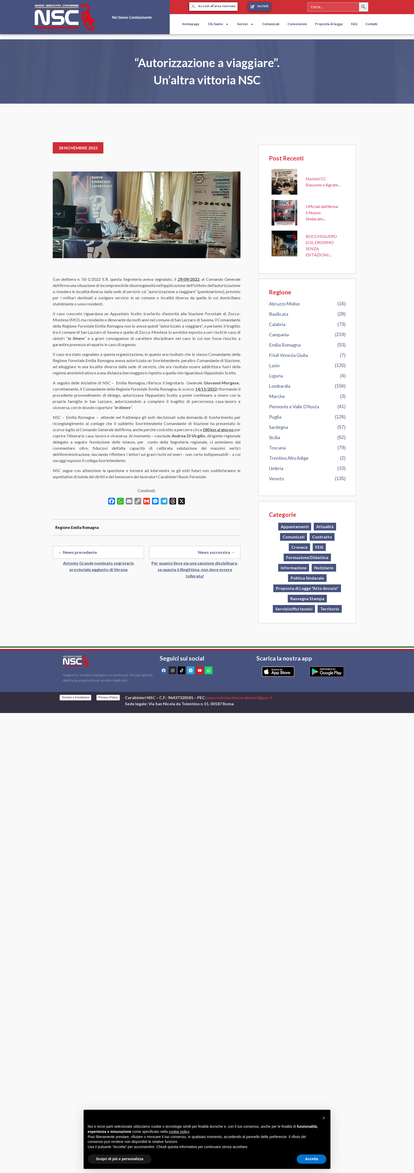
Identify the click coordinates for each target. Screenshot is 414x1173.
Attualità (325, 526)
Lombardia (279, 386)
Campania (279, 334)
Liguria (276, 375)
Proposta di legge (329, 24)
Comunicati (270, 24)
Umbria (276, 468)
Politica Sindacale (307, 577)
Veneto (276, 478)
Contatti (371, 24)
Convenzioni (297, 24)
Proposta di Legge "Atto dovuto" (307, 588)
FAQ (354, 24)
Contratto (322, 536)
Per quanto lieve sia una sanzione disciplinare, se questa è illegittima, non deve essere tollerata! (194, 569)
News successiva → (216, 552)
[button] (324, 1118)
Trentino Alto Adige (289, 458)
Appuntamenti (295, 526)
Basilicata (278, 314)
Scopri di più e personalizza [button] (119, 1159)
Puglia (275, 417)
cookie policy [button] (179, 1132)
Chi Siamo (218, 24)
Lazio (274, 365)
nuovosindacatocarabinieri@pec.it (240, 697)
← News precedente (77, 552)
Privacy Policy (108, 697)
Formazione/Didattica (307, 557)
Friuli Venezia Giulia (288, 355)
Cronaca (299, 547)
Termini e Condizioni (75, 697)
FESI (319, 547)
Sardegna (278, 427)
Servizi (245, 24)
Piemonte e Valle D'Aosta (294, 406)
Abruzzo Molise (284, 303)
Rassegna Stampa (307, 598)
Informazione (294, 567)
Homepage (190, 24)
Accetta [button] (311, 1159)
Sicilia (274, 437)
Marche (277, 396)
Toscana (277, 447)
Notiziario (324, 567)
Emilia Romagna (285, 345)
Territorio (329, 608)
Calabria (277, 324)
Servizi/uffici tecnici (293, 608)
